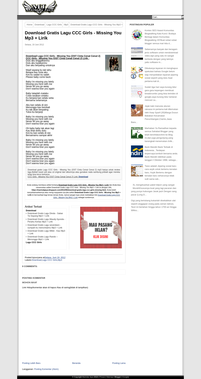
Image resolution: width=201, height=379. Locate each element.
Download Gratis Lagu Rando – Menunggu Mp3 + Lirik (43, 238)
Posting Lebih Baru (31, 363)
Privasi (103, 377)
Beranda (76, 363)
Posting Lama (119, 363)
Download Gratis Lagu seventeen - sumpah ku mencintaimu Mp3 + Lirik (45, 226)
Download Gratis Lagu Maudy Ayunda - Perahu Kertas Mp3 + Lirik (46, 220)
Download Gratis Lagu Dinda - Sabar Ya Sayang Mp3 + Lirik (45, 214)
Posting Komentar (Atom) (46, 369)
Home (29, 24)
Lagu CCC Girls (54, 24)
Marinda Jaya (87, 377)
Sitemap (110, 377)
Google (125, 377)
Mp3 (66, 24)
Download (39, 24)
